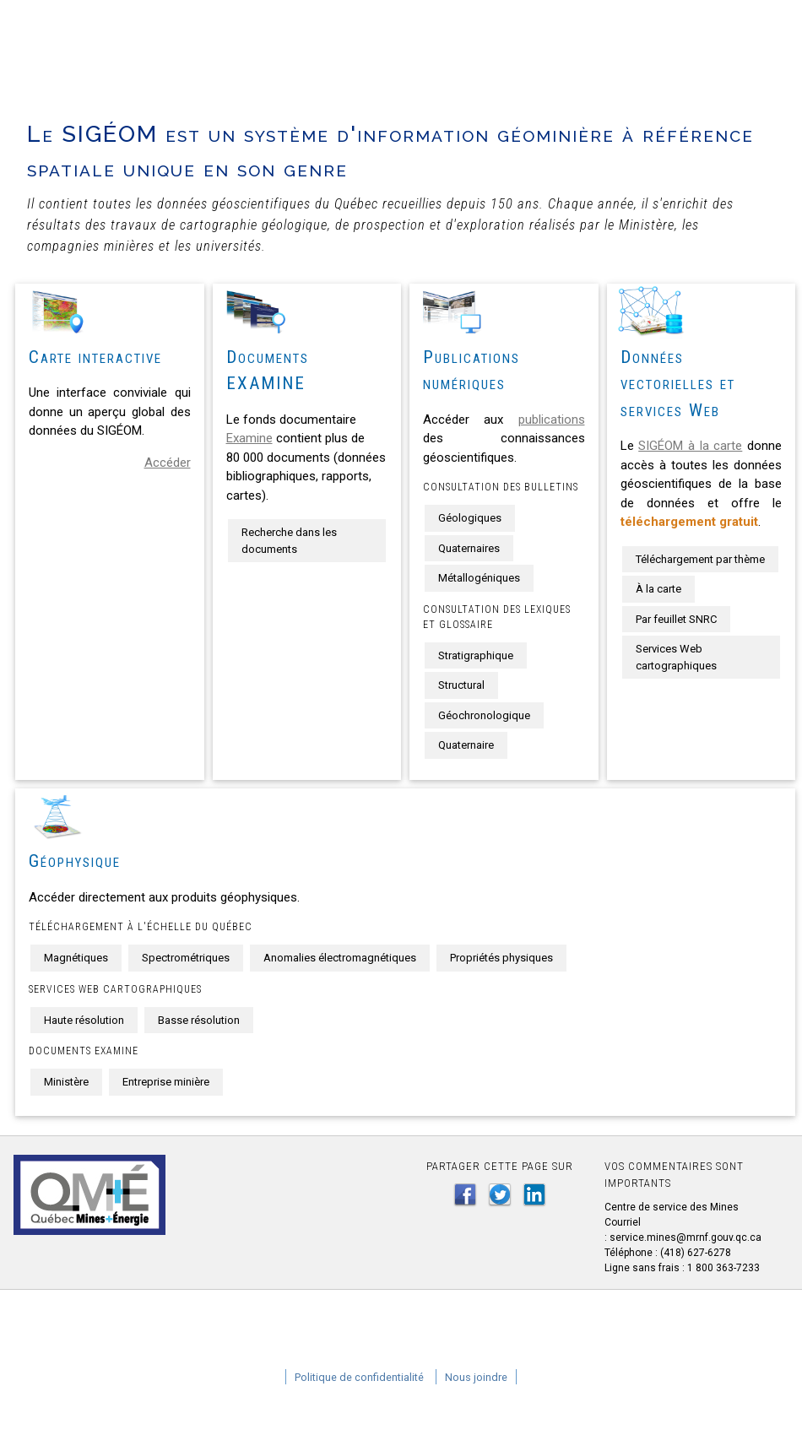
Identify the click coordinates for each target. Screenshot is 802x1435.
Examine (249, 438)
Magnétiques (76, 957)
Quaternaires (469, 548)
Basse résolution (199, 1020)
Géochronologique (484, 715)
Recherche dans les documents (289, 540)
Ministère (66, 1081)
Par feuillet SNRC (676, 619)
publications (551, 419)
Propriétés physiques (501, 957)
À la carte (658, 588)
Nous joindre (476, 1377)
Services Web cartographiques (676, 657)
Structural (461, 685)
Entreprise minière (165, 1081)
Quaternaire (466, 745)
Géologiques (469, 518)
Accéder (167, 462)
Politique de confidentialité (359, 1377)
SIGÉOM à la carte (690, 445)
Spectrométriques (186, 957)
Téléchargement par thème (700, 559)
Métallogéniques (479, 577)
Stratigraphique (475, 655)
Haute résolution (84, 1020)
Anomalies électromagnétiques (339, 957)
